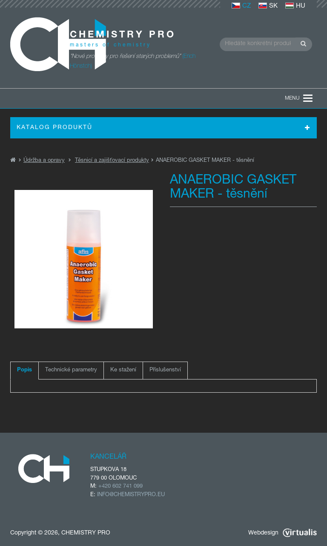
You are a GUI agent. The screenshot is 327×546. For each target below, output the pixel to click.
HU (295, 6)
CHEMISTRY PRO (85, 533)
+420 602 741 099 (120, 486)
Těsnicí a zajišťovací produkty (112, 161)
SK (268, 6)
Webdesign (282, 533)
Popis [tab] (24, 370)
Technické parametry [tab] (71, 370)
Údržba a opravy (44, 161)
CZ (241, 6)
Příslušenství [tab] (165, 370)
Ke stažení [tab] (123, 370)
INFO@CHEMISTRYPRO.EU (131, 495)
